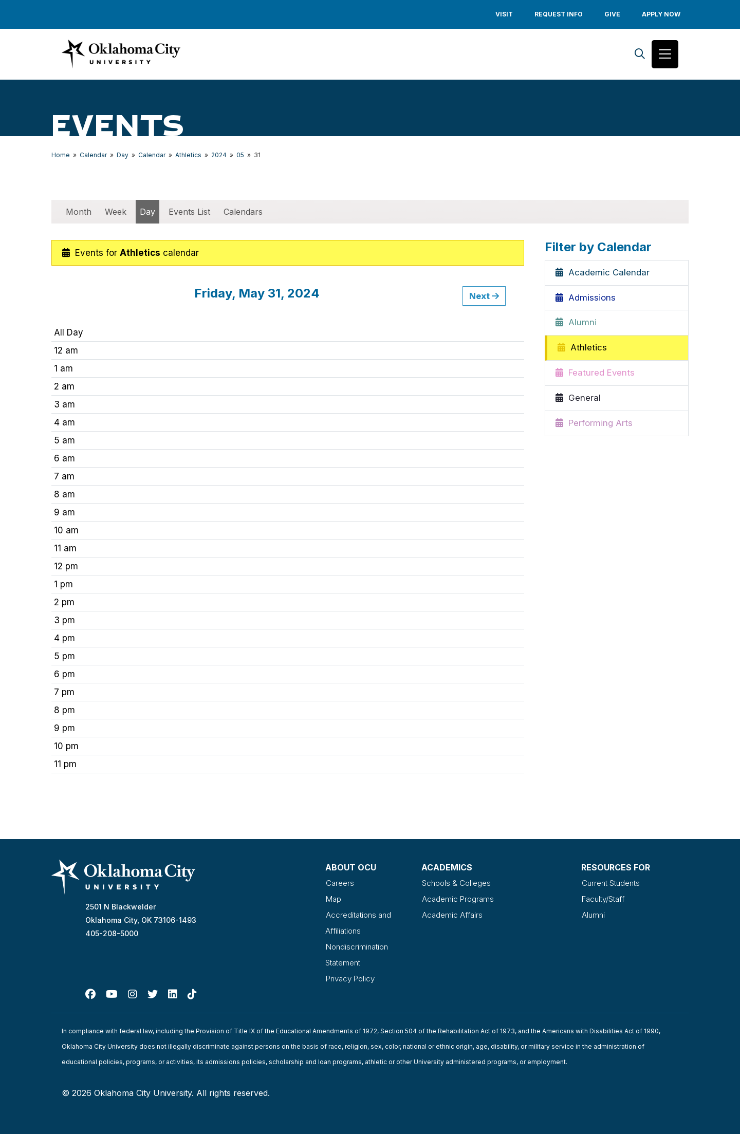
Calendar (93, 156)
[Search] (640, 55)
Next (484, 297)
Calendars (243, 213)
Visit (504, 14)
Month (78, 213)
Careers (339, 884)
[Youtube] (112, 992)
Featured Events (595, 374)
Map (333, 899)
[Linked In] (172, 992)
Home (60, 156)
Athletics (188, 156)
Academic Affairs (453, 914)
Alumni (576, 324)
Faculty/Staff (606, 899)
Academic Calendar (603, 274)
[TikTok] (192, 992)
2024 (219, 156)
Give (612, 14)
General (578, 400)
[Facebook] (90, 992)
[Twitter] (152, 992)
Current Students (612, 884)
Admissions (586, 299)
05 (240, 156)
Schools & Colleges (457, 884)
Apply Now (661, 14)
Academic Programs (458, 899)
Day (122, 156)
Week (115, 213)
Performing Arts (594, 425)
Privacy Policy (351, 976)
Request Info (558, 14)
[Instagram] (132, 992)
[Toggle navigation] (665, 55)
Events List (189, 213)
